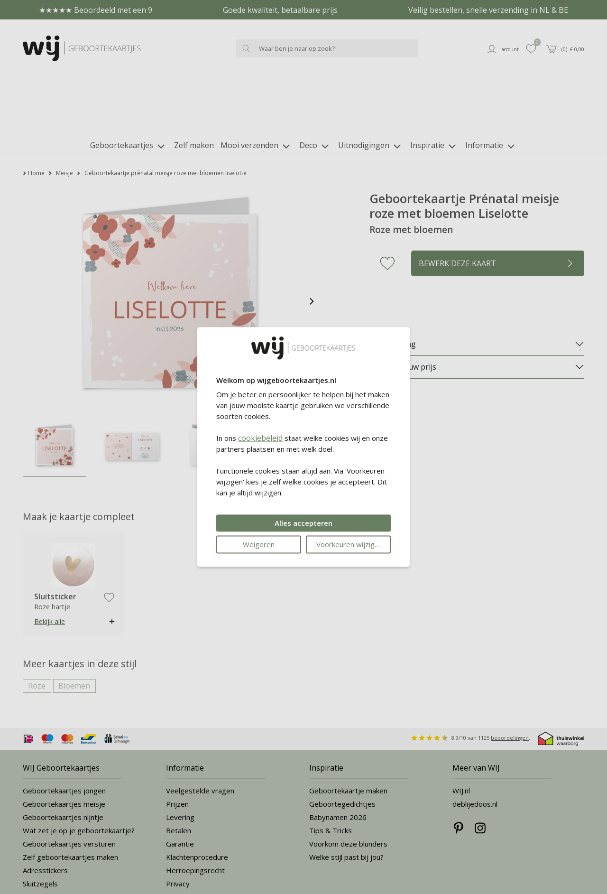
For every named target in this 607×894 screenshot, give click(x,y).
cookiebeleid (260, 438)
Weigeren (259, 544)
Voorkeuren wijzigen (349, 544)
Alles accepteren (303, 523)
